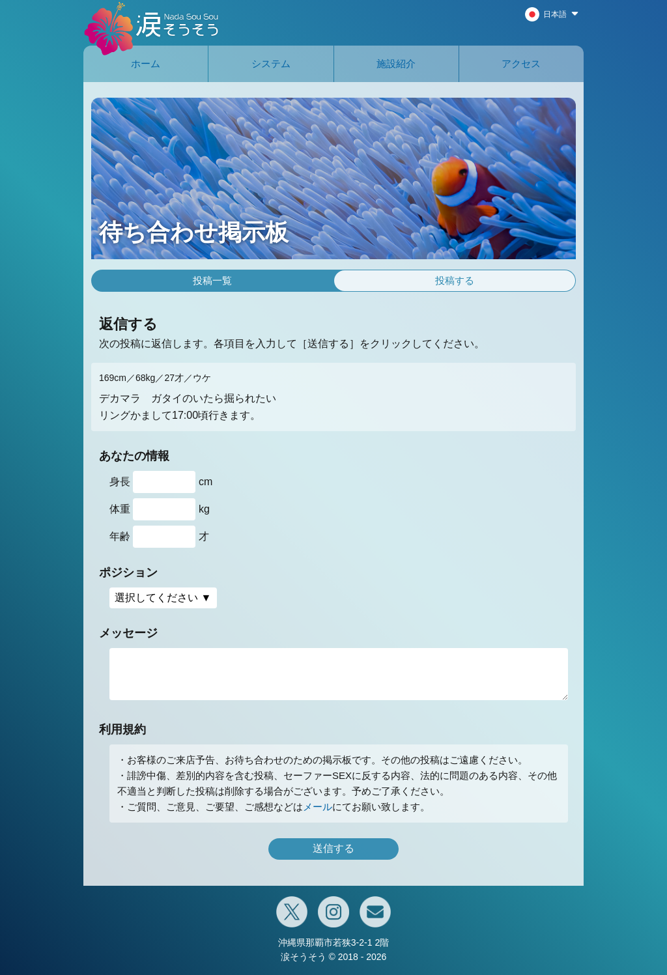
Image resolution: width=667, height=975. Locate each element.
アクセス (521, 63)
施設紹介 (396, 63)
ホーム (145, 63)
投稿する (454, 280)
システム (271, 63)
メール (317, 806)
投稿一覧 (212, 280)
